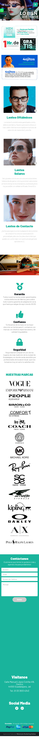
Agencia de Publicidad (19, 734)
